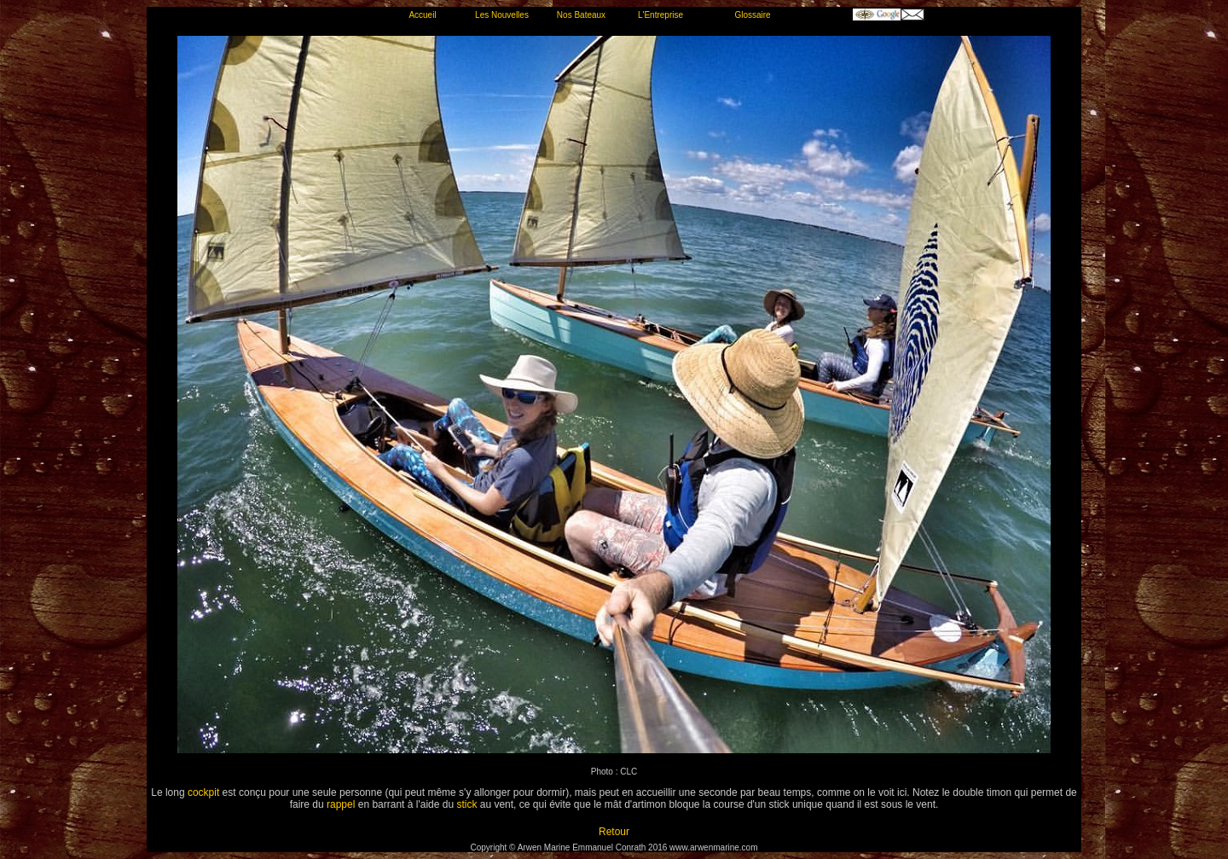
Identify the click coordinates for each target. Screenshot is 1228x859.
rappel (341, 804)
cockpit (203, 792)
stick (466, 804)
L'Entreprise (660, 15)
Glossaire (752, 15)
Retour (614, 832)
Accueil (422, 15)
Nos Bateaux (581, 15)
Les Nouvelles (502, 15)
